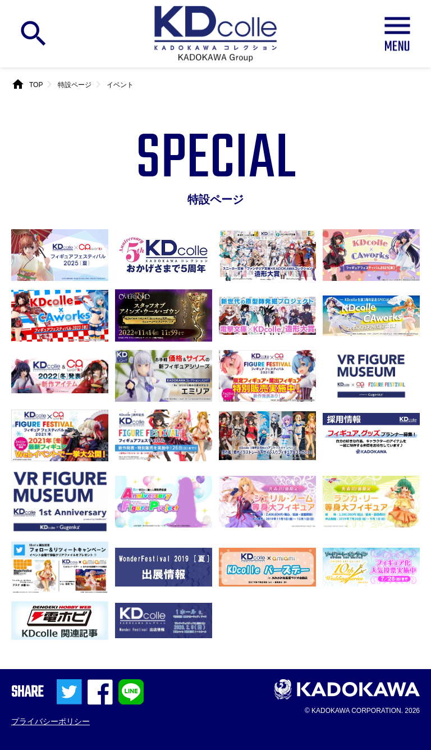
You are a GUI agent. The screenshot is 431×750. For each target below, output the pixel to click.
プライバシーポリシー (50, 721)
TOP (36, 85)
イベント (120, 85)
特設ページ (74, 85)
